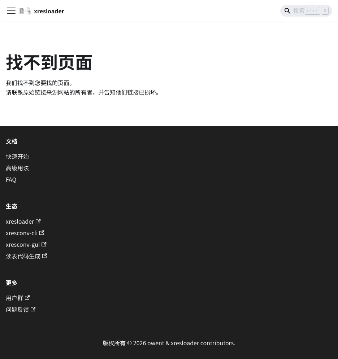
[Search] (306, 11)
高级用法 (17, 167)
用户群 (18, 297)
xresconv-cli (25, 232)
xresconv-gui (26, 244)
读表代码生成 (26, 255)
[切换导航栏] (11, 10)
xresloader (23, 221)
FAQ (11, 179)
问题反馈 (20, 309)
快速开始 (17, 156)
